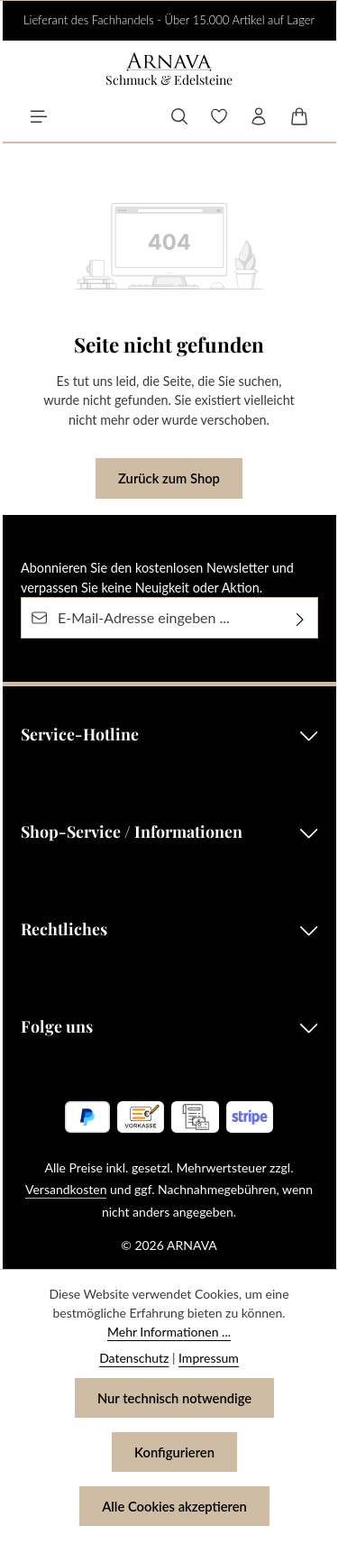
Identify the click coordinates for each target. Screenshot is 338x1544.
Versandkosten (65, 1189)
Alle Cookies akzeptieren (174, 1506)
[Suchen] (179, 116)
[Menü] (39, 116)
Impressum (208, 1357)
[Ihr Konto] (259, 116)
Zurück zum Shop (169, 478)
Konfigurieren (174, 1452)
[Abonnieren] (300, 618)
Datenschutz (134, 1357)
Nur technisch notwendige (174, 1398)
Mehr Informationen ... (169, 1331)
